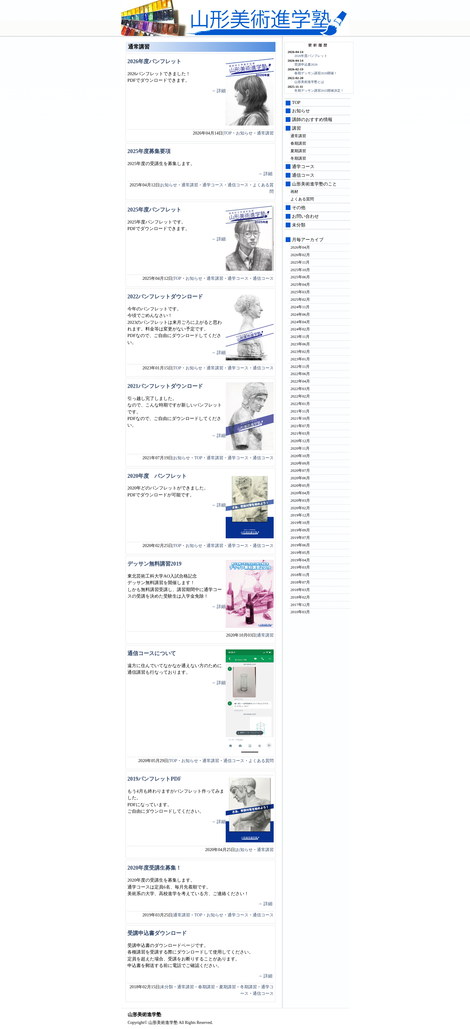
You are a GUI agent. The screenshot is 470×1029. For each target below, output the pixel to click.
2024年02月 (300, 329)
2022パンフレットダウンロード (165, 297)
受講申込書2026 (305, 64)
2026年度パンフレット (154, 61)
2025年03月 (300, 292)
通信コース (238, 184)
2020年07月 (300, 470)
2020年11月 (300, 448)
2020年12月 (300, 441)
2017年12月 (300, 604)
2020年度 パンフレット (157, 476)
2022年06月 (300, 373)
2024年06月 (300, 314)
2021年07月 (300, 426)
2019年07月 (300, 537)
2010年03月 (300, 612)
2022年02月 (300, 396)
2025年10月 (300, 270)
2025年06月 (300, 277)
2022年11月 (300, 366)
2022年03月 (300, 388)
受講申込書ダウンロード (157, 933)
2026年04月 (300, 247)
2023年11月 (300, 336)
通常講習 (265, 133)
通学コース (212, 184)
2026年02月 (300, 255)
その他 (298, 207)
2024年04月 (300, 322)
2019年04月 (300, 560)
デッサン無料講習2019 (154, 564)
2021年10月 (300, 418)
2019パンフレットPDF (154, 779)
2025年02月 (300, 299)
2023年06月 (300, 344)
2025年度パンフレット (154, 210)
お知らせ (244, 133)
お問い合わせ (305, 216)
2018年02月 (300, 597)
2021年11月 (300, 411)
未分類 (166, 986)
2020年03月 (300, 500)
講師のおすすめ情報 (312, 119)
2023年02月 (300, 351)
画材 (294, 191)
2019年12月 (300, 515)
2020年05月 (300, 485)
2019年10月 (300, 522)
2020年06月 (300, 478)
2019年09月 (300, 530)
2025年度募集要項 (149, 151)
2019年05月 (300, 552)
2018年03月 (300, 589)
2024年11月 (300, 307)
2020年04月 (300, 493)
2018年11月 (300, 574)
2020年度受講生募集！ (154, 868)
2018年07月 (300, 582)
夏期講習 (227, 986)
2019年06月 (300, 545)
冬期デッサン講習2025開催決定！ (319, 90)
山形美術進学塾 (265, 19)
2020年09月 (300, 463)
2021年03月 (300, 433)
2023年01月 (300, 359)
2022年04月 (300, 381)
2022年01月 (300, 403)
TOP (228, 133)
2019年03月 (300, 567)
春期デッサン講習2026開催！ (315, 73)
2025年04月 (300, 284)
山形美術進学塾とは (309, 82)
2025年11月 (300, 262)
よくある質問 (261, 760)
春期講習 (206, 986)
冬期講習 (248, 986)
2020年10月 (300, 456)
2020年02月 (300, 508)
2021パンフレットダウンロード (165, 386)
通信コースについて (151, 653)
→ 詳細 (218, 90)
